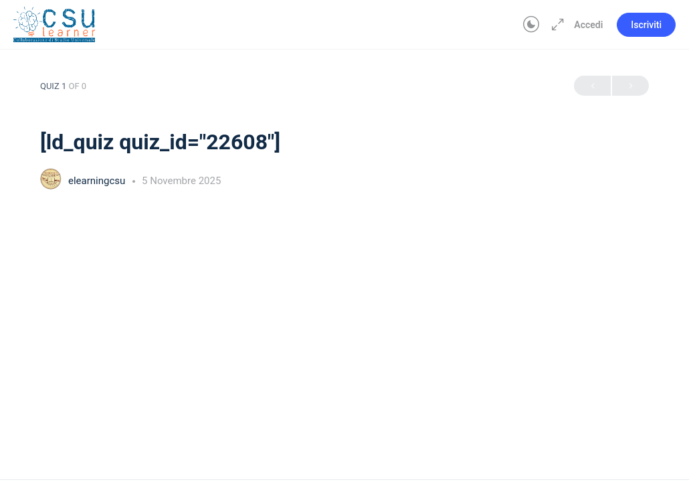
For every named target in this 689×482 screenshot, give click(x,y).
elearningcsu (98, 181)
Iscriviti (646, 24)
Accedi (588, 24)
